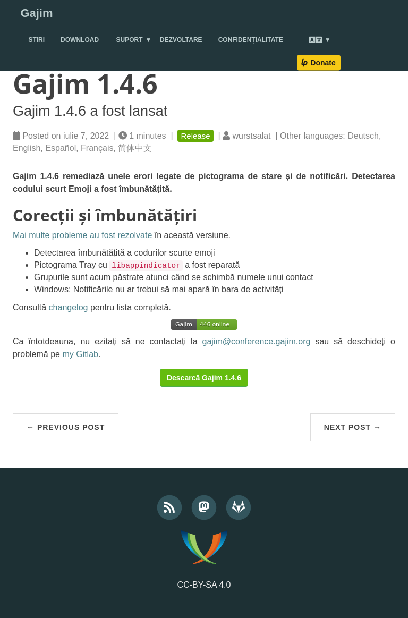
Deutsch (363, 135)
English (26, 148)
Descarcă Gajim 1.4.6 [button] (204, 378)
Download (80, 40)
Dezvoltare (181, 40)
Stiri (36, 40)
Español (60, 148)
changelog (68, 307)
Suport (129, 40)
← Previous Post (66, 427)
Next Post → (352, 427)
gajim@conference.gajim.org (256, 341)
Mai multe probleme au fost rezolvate (82, 235)
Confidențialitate (250, 40)
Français (97, 148)
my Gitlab (80, 354)
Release (195, 135)
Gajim (36, 13)
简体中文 (135, 148)
